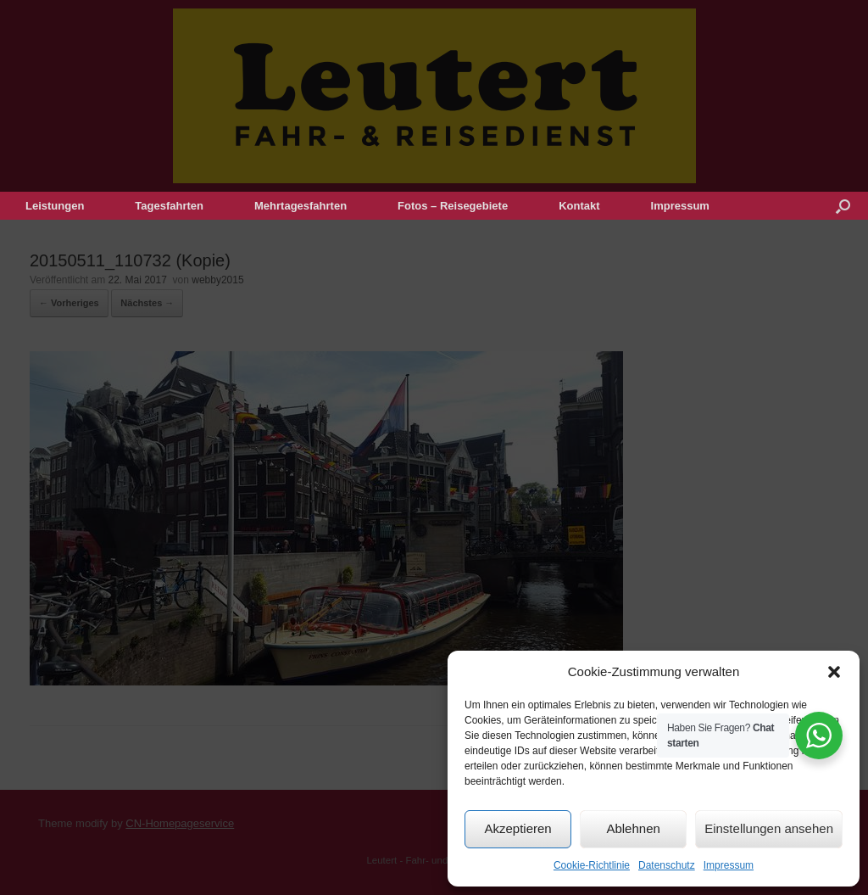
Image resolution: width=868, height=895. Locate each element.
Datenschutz (666, 865)
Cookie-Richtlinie (592, 865)
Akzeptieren (517, 828)
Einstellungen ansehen (768, 828)
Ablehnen (632, 828)
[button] (834, 671)
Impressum (729, 865)
